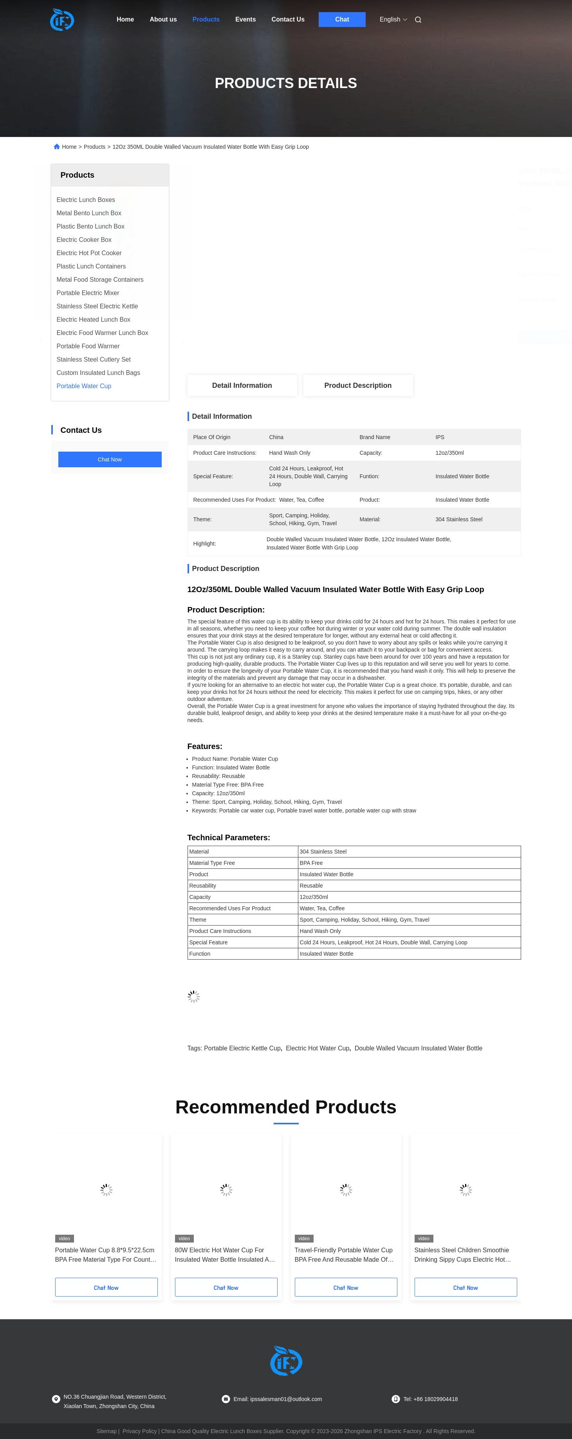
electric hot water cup (317, 1048)
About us (163, 19)
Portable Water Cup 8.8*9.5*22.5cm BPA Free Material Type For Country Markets (105, 1255)
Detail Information (242, 385)
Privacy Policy (140, 1431)
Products (206, 19)
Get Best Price (405, 337)
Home (125, 19)
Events (245, 19)
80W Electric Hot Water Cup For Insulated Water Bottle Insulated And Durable (225, 1255)
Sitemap (107, 1431)
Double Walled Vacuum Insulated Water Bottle (419, 1048)
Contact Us (288, 19)
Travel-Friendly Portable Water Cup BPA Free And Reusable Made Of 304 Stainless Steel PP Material (344, 1255)
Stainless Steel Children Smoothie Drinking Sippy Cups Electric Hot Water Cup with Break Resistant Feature (462, 1255)
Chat (342, 19)
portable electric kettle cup (242, 1048)
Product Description (358, 385)
